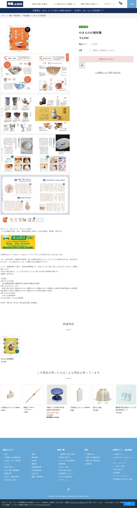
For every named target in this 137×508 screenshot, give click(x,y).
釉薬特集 (62, 464)
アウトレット (64, 480)
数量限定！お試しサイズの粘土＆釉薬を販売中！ (53, 10)
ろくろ (7, 464)
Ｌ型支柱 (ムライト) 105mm (80, 407)
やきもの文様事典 (7, 359)
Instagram (68, 489)
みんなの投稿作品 (65, 477)
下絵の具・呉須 (10, 480)
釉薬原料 (35, 457)
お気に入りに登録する (82, 65)
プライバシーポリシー (121, 476)
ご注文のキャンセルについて (123, 458)
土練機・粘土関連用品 (13, 457)
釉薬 (33, 454)
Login (132, 4)
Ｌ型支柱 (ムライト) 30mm (10, 407)
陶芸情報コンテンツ (66, 473)
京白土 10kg (97, 407)
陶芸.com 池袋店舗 (93, 461)
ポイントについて (119, 463)
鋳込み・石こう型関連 (13, 461)
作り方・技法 (64, 467)
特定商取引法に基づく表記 (123, 479)
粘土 (6, 454)
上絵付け (35, 473)
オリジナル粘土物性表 (67, 461)
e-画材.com (90, 454)
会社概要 (116, 473)
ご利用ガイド (118, 454)
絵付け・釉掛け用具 (12, 477)
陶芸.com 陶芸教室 (93, 457)
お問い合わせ (118, 469)
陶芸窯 (34, 464)
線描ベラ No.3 (29, 407)
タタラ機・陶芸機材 (12, 470)
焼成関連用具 (36, 467)
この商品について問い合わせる (108, 73)
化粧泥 (34, 461)
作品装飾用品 (36, 470)
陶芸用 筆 (8, 473)
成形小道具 (9, 467)
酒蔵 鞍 (88, 464)
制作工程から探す (65, 470)
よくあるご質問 (119, 466)
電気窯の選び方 (64, 457)
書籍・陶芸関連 (37, 477)
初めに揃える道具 (39, 4)
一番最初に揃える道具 (67, 454)
